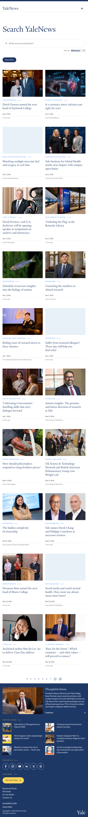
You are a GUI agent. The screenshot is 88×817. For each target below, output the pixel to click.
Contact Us (7, 797)
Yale (81, 813)
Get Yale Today (13, 780)
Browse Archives (10, 788)
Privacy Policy (7, 807)
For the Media (8, 794)
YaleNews (10, 8)
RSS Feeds (7, 791)
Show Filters (9, 60)
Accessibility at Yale (10, 803)
